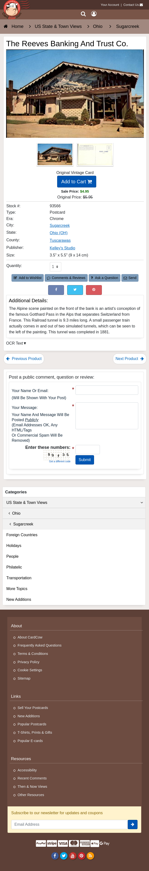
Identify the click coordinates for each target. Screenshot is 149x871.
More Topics (16, 589)
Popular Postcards (32, 724)
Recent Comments (32, 778)
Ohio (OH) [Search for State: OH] (59, 233)
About (16, 625)
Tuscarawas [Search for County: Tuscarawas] (60, 240)
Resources (21, 758)
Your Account (110, 5)
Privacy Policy (29, 662)
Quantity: (14, 266)
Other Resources (31, 795)
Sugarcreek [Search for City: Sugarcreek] (60, 225)
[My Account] (93, 14)
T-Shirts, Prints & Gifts (35, 732)
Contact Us (131, 5)
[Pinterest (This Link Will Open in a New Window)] (94, 290)
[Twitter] (64, 855)
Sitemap (24, 678)
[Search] (83, 14)
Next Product (130, 359)
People (12, 556)
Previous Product (24, 359)
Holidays (13, 546)
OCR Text (14, 343)
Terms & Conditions (33, 654)
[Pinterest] (81, 855)
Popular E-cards (30, 741)
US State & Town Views (74, 503)
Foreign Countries (21, 535)
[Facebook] (55, 855)
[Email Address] (69, 824)
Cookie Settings (30, 670)
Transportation (19, 578)
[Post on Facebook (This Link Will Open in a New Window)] (56, 290)
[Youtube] (72, 855)
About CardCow (30, 637)
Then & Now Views (32, 787)
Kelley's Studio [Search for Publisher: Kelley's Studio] (62, 248)
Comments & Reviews (66, 278)
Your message (24, 408)
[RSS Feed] (90, 855)
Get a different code (60, 461)
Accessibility (27, 770)
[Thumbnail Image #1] (55, 156)
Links (16, 696)
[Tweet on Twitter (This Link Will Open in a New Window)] (75, 290)
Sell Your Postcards (33, 708)
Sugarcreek (19, 524)
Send (130, 278)
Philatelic (14, 567)
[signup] (133, 824)
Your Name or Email (29, 391)
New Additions (18, 599)
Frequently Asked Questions (40, 645)
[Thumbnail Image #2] (95, 156)
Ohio (13, 513)
